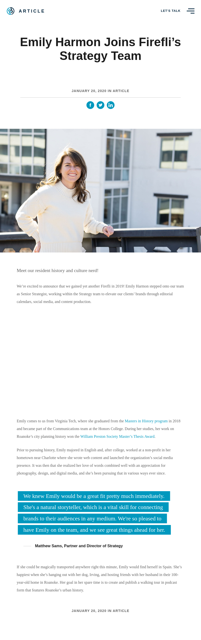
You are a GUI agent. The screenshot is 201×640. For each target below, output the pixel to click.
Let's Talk (170, 11)
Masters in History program (146, 421)
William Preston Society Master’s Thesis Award (117, 436)
